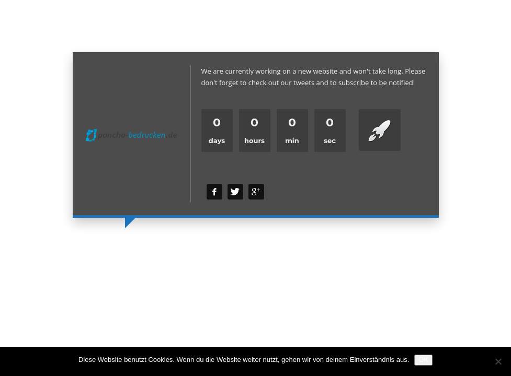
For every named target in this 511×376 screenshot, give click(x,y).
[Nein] (498, 361)
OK (423, 359)
